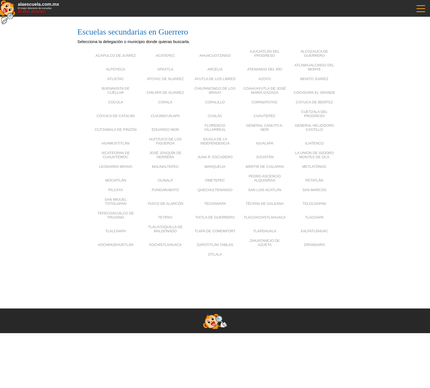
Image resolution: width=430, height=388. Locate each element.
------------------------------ (420, 8)
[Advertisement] (215, 275)
